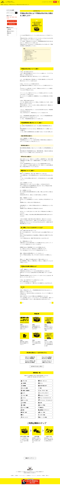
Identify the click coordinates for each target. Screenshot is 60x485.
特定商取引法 (29, 475)
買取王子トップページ (29, 458)
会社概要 (12, 475)
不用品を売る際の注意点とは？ (29, 59)
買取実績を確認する (28, 54)
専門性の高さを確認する (28, 55)
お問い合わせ (39, 475)
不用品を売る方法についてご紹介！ (29, 50)
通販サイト (47, 475)
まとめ (25, 60)
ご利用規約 (16, 475)
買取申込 (55, 1)
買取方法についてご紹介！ (28, 56)
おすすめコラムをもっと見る (36, 366)
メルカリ (8, 18)
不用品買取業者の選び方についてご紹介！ (30, 51)
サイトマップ (34, 475)
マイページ (50, 1)
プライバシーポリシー (22, 475)
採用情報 (43, 475)
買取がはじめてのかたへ (10, 31)
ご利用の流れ (9, 29)
